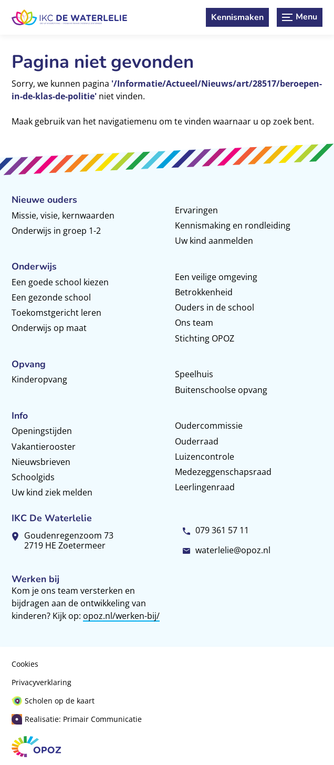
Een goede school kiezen (60, 282)
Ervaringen (196, 210)
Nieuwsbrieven (41, 462)
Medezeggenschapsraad (223, 472)
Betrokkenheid (204, 292)
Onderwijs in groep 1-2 (56, 230)
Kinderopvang (39, 379)
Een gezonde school (51, 297)
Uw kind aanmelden (214, 240)
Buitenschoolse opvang (221, 390)
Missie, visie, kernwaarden (63, 215)
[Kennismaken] (237, 17)
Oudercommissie (209, 425)
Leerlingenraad (205, 487)
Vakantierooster (44, 446)
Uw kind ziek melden (52, 492)
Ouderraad (196, 441)
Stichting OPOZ (204, 338)
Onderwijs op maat (49, 328)
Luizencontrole (204, 456)
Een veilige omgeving (216, 277)
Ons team (194, 322)
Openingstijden (42, 431)
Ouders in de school (214, 307)
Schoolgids (33, 477)
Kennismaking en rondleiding (232, 225)
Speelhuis (194, 374)
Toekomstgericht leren (56, 312)
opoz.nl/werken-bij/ (121, 616)
